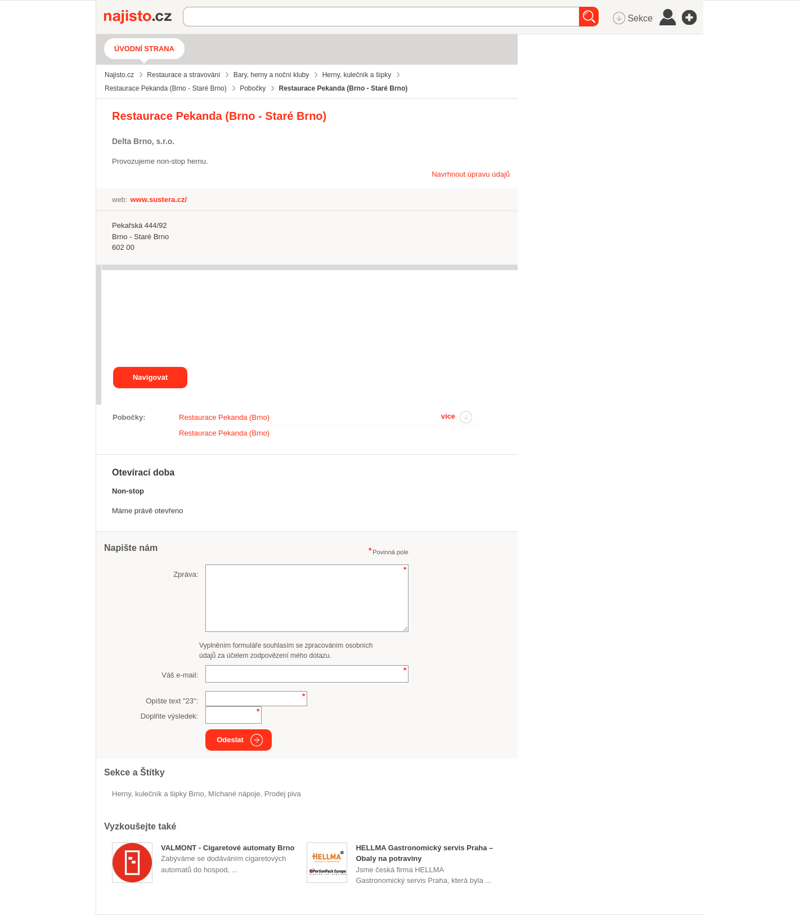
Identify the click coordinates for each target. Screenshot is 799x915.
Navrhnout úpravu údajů (471, 174)
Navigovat (150, 377)
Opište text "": (172, 701)
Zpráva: (185, 574)
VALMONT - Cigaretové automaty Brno (227, 848)
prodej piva (282, 794)
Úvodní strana (144, 48)
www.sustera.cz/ (158, 199)
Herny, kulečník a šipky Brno (158, 794)
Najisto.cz (143, 16)
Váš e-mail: (179, 675)
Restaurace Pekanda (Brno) (224, 417)
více (448, 416)
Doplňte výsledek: (170, 716)
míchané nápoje (234, 794)
